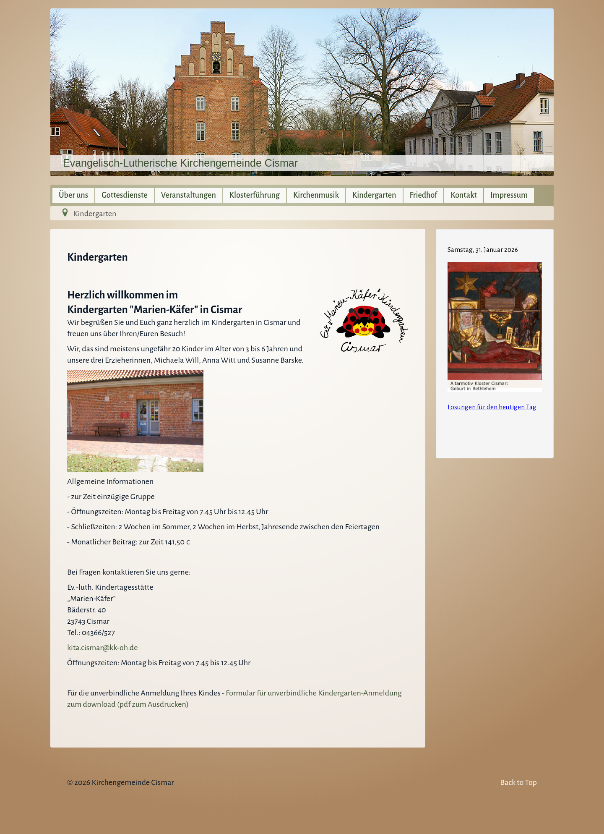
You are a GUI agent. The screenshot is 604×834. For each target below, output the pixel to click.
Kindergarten (374, 195)
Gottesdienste (124, 195)
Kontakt (463, 195)
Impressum (509, 195)
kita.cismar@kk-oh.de (102, 647)
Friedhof (423, 195)
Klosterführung (254, 195)
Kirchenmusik (316, 195)
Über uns (73, 195)
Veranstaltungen (188, 195)
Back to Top (518, 782)
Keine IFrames (494, 342)
